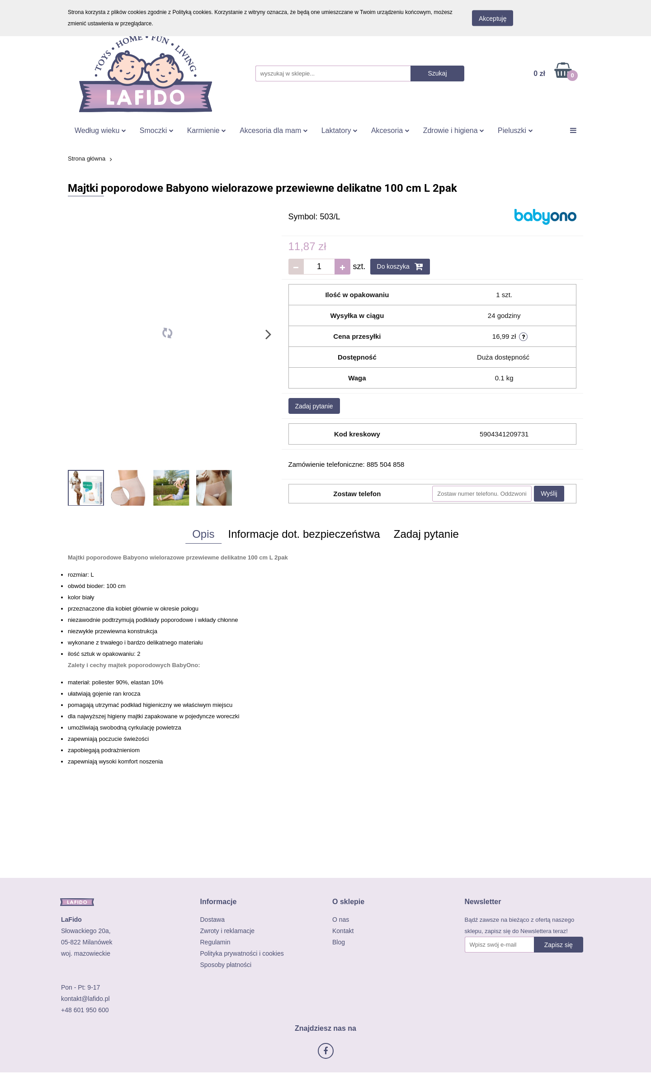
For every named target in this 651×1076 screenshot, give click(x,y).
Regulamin (215, 942)
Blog (338, 942)
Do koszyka (400, 266)
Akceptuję (492, 18)
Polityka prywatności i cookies (242, 953)
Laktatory (339, 130)
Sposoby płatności (226, 964)
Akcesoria (390, 130)
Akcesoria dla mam (274, 130)
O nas (340, 919)
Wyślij (549, 493)
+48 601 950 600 (85, 1010)
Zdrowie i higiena (453, 130)
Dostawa (212, 919)
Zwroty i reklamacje (227, 930)
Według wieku (100, 130)
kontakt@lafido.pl (85, 998)
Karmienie (206, 130)
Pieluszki (515, 130)
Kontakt (343, 930)
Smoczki (157, 130)
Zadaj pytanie (314, 406)
